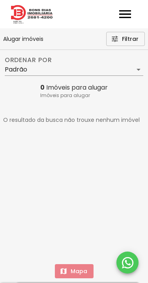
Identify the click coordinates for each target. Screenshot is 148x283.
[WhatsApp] (127, 263)
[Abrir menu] (125, 14)
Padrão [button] (16, 69)
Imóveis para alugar (65, 95)
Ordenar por (28, 60)
